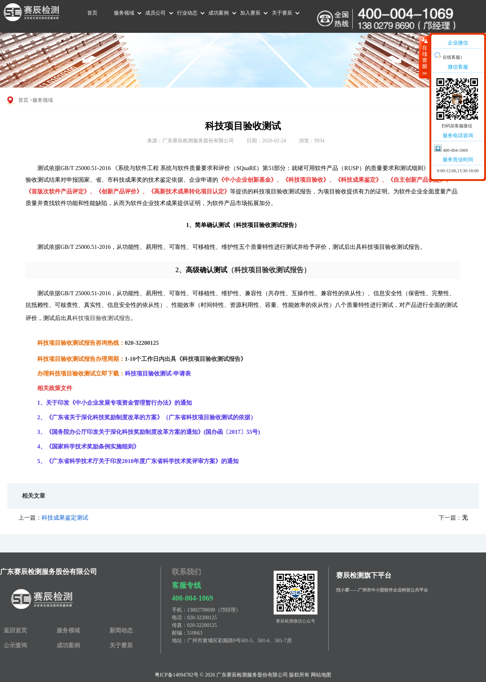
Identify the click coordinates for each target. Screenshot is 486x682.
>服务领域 (41, 100)
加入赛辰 (250, 13)
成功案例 (218, 13)
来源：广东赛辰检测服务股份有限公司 (190, 140)
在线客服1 (448, 57)
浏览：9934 (311, 140)
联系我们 (186, 572)
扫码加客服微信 (456, 125)
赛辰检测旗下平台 (364, 575)
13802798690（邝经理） (214, 610)
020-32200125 (202, 617)
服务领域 (124, 13)
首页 (92, 13)
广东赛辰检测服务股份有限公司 (48, 571)
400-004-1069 (192, 598)
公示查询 (15, 645)
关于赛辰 (282, 13)
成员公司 (155, 13)
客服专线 (186, 585)
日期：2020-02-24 (266, 140)
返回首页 (15, 630)
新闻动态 (121, 630)
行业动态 (187, 13)
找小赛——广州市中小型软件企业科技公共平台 (382, 590)
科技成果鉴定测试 (65, 518)
